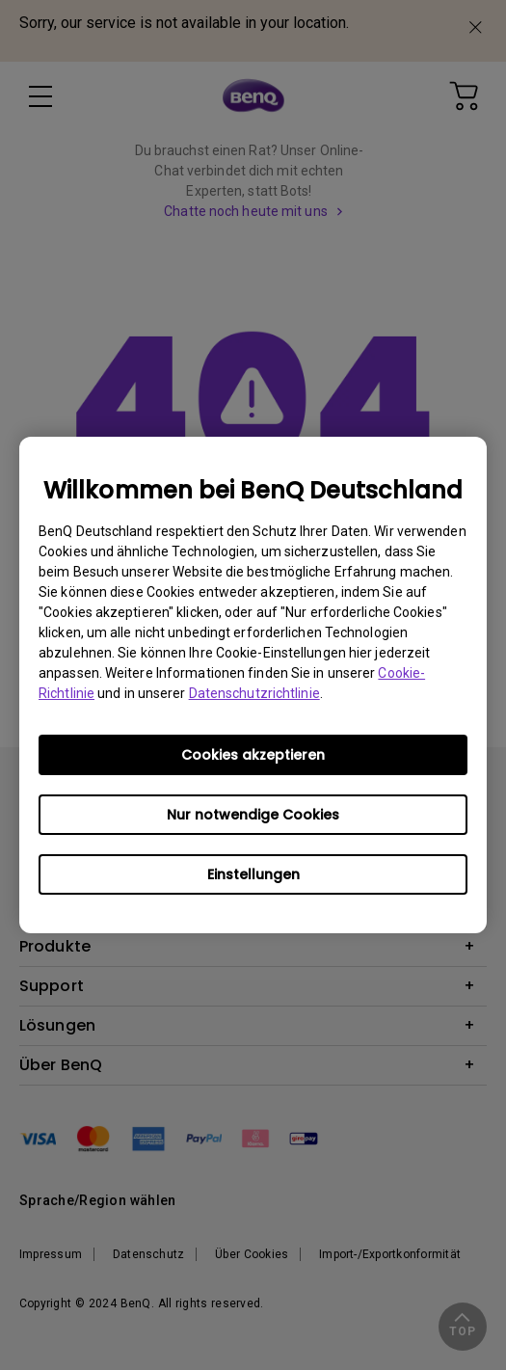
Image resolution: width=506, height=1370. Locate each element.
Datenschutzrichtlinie (254, 693)
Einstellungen (253, 874)
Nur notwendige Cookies (253, 814)
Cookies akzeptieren (253, 755)
